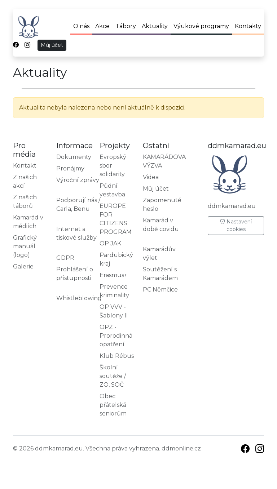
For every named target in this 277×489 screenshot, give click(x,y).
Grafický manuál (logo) (25, 246)
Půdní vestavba (112, 190)
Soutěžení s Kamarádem (160, 273)
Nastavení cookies (236, 225)
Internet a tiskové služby (76, 233)
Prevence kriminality (114, 291)
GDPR (65, 257)
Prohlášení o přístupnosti (74, 273)
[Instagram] (259, 449)
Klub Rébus (117, 355)
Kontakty (248, 26)
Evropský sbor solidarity (113, 166)
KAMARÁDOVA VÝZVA (164, 161)
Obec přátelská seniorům (113, 405)
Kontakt (24, 165)
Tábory (125, 26)
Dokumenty (73, 157)
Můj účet (52, 45)
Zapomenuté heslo (162, 204)
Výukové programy (201, 26)
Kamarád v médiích (28, 222)
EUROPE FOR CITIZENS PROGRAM (116, 219)
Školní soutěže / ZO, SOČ (113, 376)
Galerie (23, 266)
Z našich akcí (25, 181)
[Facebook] (245, 449)
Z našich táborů (25, 201)
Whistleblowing (79, 298)
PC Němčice (160, 289)
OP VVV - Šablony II (114, 311)
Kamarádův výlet (159, 253)
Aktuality (155, 26)
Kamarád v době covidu (161, 224)
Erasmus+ (113, 275)
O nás (81, 26)
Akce (102, 26)
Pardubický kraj (116, 259)
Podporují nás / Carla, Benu (78, 204)
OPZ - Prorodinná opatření (116, 336)
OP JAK (110, 243)
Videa (151, 177)
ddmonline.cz (181, 448)
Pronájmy (70, 168)
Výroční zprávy (77, 180)
